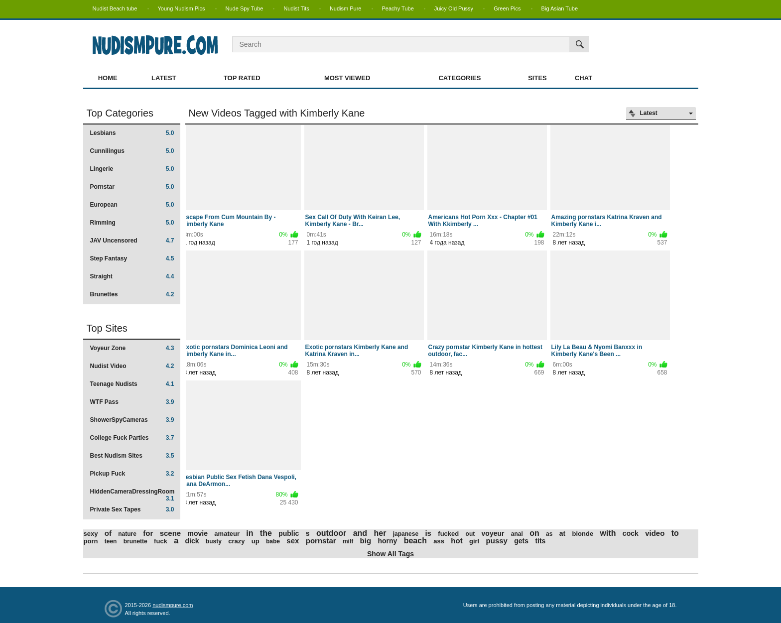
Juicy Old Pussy (453, 8)
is (428, 533)
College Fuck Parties (132, 437)
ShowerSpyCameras (132, 419)
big (366, 540)
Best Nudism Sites (132, 455)
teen (111, 541)
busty (214, 541)
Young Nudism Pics (181, 8)
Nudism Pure (346, 8)
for (148, 533)
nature (127, 533)
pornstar (321, 540)
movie (198, 533)
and (360, 533)
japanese (405, 533)
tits (540, 541)
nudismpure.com (172, 605)
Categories (459, 78)
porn (91, 541)
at (562, 533)
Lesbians (132, 132)
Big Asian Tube (559, 8)
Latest (163, 78)
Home (108, 78)
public (288, 533)
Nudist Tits (296, 8)
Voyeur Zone (132, 348)
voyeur (493, 533)
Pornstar (132, 186)
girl (474, 541)
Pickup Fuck (132, 473)
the (266, 533)
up (256, 541)
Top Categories (120, 113)
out (470, 533)
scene (170, 533)
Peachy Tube (398, 8)
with (608, 533)
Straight (132, 276)
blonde (583, 533)
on (534, 533)
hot (456, 540)
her (380, 533)
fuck (160, 541)
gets (521, 541)
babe (273, 541)
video (654, 533)
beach (415, 540)
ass (438, 541)
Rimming (132, 222)
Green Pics (507, 8)
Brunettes (132, 294)
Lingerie (132, 168)
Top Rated (242, 78)
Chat (583, 78)
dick (192, 541)
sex (292, 540)
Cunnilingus (132, 150)
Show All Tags (390, 554)
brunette (135, 541)
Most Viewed (347, 78)
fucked (448, 533)
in (249, 533)
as (549, 533)
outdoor (331, 533)
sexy (91, 533)
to (675, 533)
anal (517, 533)
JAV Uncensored (132, 240)
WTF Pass (132, 401)
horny (387, 541)
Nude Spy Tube (244, 8)
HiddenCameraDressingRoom (132, 494)
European (132, 204)
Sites (537, 78)
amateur (227, 533)
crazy (236, 541)
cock (631, 533)
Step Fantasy (132, 258)
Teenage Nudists (132, 383)
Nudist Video (132, 366)
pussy (497, 540)
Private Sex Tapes (132, 509)
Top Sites (107, 328)
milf (348, 541)
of (108, 533)
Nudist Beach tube (115, 8)
